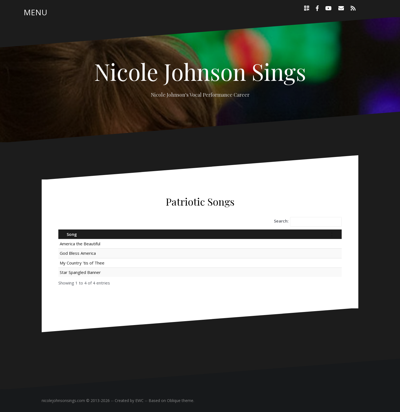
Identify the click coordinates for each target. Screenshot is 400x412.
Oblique (174, 400)
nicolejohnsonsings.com (63, 400)
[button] (331, 234)
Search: (281, 221)
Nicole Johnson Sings (200, 71)
